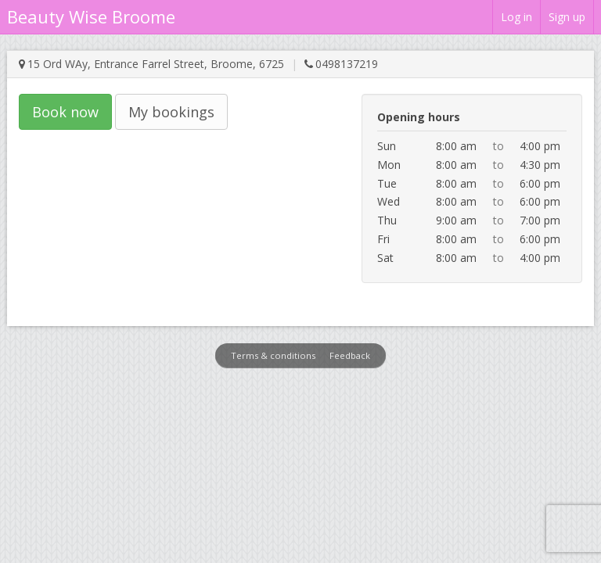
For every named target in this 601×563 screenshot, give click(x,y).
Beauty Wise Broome (91, 16)
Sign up (567, 16)
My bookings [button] (171, 111)
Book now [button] (65, 111)
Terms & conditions (273, 355)
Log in (516, 16)
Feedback (349, 355)
